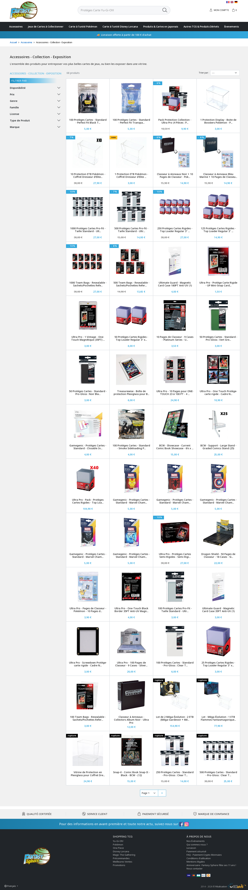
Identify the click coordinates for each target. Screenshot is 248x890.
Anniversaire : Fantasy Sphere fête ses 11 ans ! (211, 865)
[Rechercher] (119, 10)
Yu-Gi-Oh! (118, 841)
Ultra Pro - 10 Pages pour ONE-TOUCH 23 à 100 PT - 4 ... (174, 392)
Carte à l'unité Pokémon (83, 26)
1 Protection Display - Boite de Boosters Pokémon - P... (218, 121)
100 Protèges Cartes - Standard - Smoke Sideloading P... (131, 447)
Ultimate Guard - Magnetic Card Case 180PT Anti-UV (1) (175, 284)
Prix (12, 94)
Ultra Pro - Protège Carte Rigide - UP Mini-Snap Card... (218, 284)
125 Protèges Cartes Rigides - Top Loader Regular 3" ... (218, 230)
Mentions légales (196, 861)
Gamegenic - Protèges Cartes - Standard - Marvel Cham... (131, 501)
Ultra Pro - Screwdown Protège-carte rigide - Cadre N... (88, 664)
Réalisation (230, 886)
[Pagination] (149, 793)
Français (10, 886)
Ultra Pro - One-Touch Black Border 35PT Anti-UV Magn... (131, 610)
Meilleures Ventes (122, 861)
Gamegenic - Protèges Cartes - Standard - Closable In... (87, 447)
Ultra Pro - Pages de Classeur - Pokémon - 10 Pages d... (88, 610)
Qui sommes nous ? (197, 844)
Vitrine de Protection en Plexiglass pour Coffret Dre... (88, 774)
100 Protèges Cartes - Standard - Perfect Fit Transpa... (131, 121)
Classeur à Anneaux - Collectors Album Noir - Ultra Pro (131, 720)
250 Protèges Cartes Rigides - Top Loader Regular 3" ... (174, 230)
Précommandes (121, 858)
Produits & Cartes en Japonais (160, 26)
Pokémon (118, 844)
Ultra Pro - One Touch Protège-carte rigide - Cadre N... (218, 392)
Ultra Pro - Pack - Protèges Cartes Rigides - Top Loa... (88, 501)
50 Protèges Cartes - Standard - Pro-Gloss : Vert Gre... (218, 338)
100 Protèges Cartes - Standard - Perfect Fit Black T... (88, 121)
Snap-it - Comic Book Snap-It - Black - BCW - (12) (131, 774)
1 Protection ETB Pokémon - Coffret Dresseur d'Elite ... (131, 175)
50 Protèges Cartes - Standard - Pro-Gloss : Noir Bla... (88, 392)
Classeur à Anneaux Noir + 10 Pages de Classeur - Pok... (175, 175)
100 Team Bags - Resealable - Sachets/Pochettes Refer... (88, 718)
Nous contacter (195, 868)
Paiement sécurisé (196, 851)
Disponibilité (18, 88)
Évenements (231, 26)
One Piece (118, 847)
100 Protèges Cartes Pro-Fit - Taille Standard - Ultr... (175, 610)
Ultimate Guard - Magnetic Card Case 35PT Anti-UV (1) (218, 610)
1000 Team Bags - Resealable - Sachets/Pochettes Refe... (88, 284)
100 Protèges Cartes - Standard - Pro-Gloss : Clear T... (175, 664)
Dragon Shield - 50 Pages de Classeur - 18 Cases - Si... (218, 555)
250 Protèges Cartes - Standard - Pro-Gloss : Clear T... (175, 774)
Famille (14, 107)
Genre (13, 101)
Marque (15, 127)
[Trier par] (225, 73)
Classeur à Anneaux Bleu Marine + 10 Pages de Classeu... (218, 175)
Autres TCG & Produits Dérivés (201, 26)
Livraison (191, 847)
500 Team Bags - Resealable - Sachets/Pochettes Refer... (131, 284)
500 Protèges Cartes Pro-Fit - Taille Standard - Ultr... (131, 230)
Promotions (119, 865)
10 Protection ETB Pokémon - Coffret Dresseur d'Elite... (87, 175)
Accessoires (16, 26)
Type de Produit (20, 120)
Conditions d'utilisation (199, 858)
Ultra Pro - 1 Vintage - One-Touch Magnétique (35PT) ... (88, 338)
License (14, 114)
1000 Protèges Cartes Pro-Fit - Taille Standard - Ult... (88, 230)
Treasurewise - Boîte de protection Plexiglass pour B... (131, 392)
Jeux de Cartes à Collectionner (45, 26)
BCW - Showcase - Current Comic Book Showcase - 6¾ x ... (175, 447)
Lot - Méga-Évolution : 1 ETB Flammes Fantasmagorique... (218, 718)
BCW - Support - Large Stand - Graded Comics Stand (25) (218, 447)
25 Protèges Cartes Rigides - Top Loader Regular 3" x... (218, 664)
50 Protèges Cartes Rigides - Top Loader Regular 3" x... (131, 338)
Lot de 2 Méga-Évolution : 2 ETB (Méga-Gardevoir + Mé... (175, 718)
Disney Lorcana (121, 851)
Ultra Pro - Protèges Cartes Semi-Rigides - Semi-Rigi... (175, 555)
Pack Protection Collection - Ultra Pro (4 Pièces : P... (174, 121)
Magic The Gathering (124, 854)
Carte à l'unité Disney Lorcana (120, 26)
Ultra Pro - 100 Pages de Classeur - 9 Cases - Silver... (131, 664)
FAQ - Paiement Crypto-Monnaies (204, 854)
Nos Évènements (196, 841)
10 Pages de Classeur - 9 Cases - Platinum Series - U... (174, 338)
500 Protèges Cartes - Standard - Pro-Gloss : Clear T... (218, 774)
